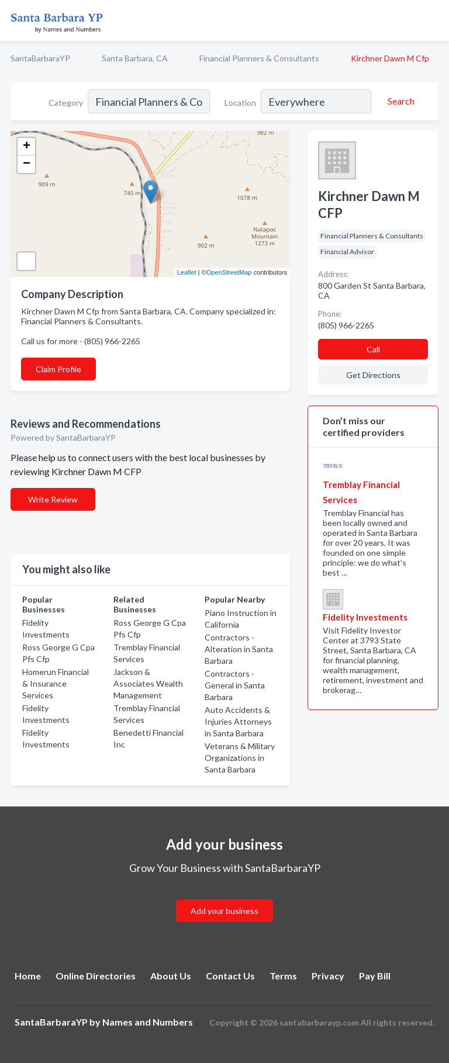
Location (240, 103)
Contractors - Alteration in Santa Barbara (239, 649)
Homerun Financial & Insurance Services (55, 683)
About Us (170, 975)
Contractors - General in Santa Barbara (235, 685)
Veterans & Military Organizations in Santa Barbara (240, 757)
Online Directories (96, 975)
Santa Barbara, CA (135, 58)
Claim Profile (58, 369)
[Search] (399, 101)
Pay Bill (375, 975)
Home (28, 975)
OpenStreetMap (229, 272)
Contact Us (230, 975)
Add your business (224, 911)
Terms (283, 975)
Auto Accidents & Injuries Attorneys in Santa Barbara (238, 721)
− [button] (26, 164)
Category (66, 103)
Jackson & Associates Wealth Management (148, 683)
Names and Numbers (147, 1021)
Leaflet (186, 272)
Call (373, 349)
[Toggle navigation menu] (433, 20)
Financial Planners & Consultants (259, 58)
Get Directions (373, 375)
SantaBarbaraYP (40, 58)
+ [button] (26, 146)
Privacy (328, 975)
